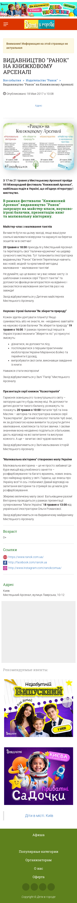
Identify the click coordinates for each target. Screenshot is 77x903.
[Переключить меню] (5, 24)
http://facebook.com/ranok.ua (27, 562)
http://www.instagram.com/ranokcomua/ (35, 568)
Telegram (42, 887)
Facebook (26, 887)
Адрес (38, 102)
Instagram (34, 887)
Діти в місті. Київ (39, 816)
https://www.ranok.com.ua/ (26, 557)
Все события (12, 80)
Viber (51, 887)
